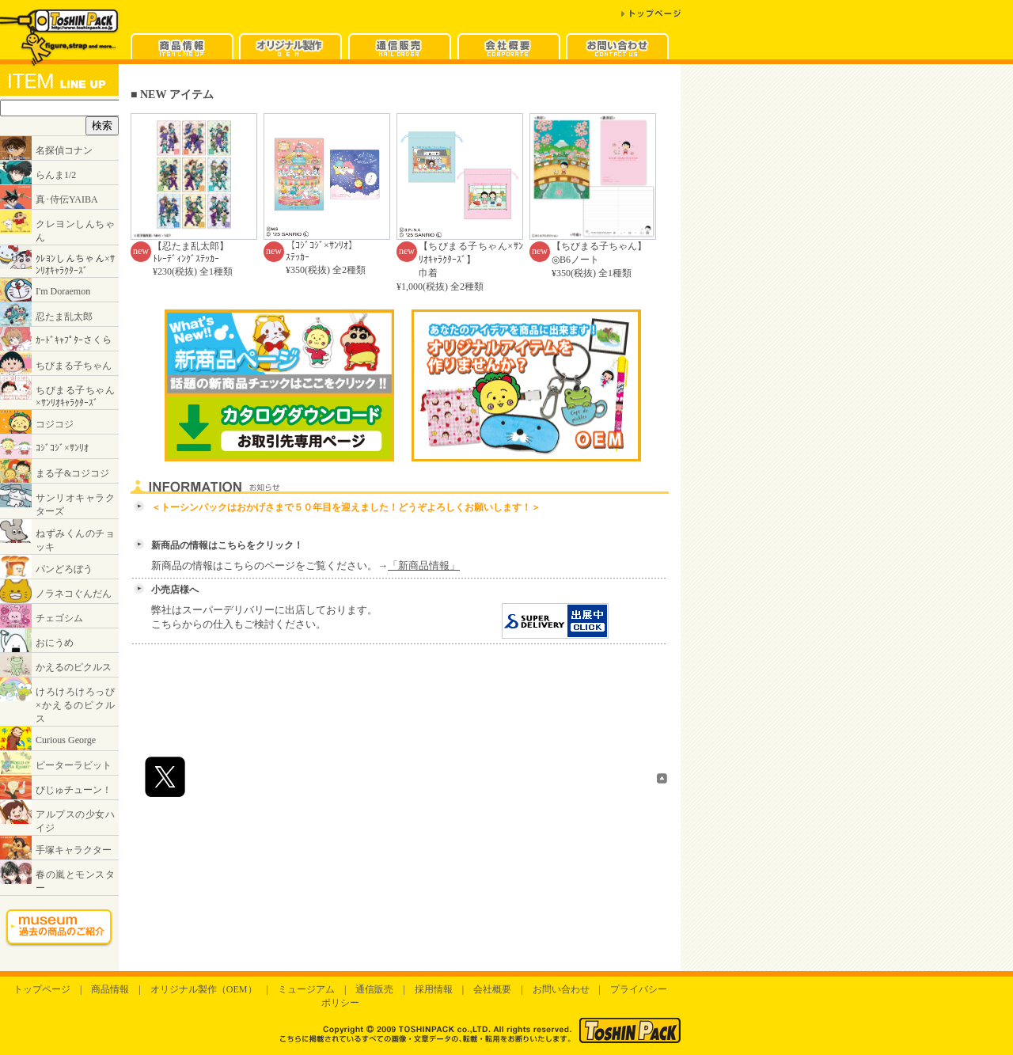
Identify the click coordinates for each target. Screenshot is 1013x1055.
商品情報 (110, 989)
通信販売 (374, 989)
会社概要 (492, 989)
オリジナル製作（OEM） (203, 989)
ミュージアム (306, 989)
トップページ (41, 989)
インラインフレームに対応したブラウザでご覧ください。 (59, 517)
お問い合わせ (561, 989)
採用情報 (434, 989)
